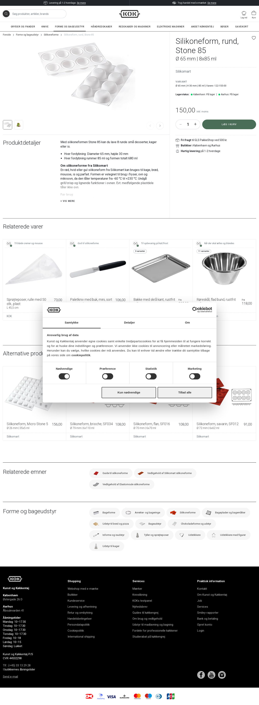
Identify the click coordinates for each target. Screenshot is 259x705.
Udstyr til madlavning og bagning (152, 624)
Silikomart (183, 71)
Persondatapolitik (79, 624)
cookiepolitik (80, 355)
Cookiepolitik (76, 630)
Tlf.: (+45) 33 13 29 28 (17, 665)
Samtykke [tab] (71, 322)
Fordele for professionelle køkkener (155, 630)
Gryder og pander (23, 26)
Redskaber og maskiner (135, 26)
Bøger (225, 26)
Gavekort (241, 26)
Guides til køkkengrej (145, 612)
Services (202, 606)
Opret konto (204, 624)
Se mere (81, 3)
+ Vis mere (67, 201)
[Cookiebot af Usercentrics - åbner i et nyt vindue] (195, 310)
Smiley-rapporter (207, 612)
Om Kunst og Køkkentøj (212, 594)
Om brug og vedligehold (147, 618)
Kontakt (202, 588)
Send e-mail (10, 676)
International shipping (81, 636)
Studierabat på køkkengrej (148, 636)
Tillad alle (184, 392)
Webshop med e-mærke (83, 588)
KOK (9, 316)
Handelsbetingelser (80, 618)
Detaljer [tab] (129, 322)
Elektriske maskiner (170, 26)
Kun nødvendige (129, 392)
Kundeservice (76, 600)
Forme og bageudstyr (69, 26)
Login (200, 630)
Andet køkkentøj (202, 26)
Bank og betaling (207, 618)
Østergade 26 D (12, 599)
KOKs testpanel (142, 600)
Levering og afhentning (82, 606)
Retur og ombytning (80, 612)
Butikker (73, 594)
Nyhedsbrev (139, 606)
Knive (45, 26)
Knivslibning (139, 594)
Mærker (137, 588)
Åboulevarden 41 (13, 610)
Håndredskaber (101, 26)
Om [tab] (187, 322)
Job (199, 600)
